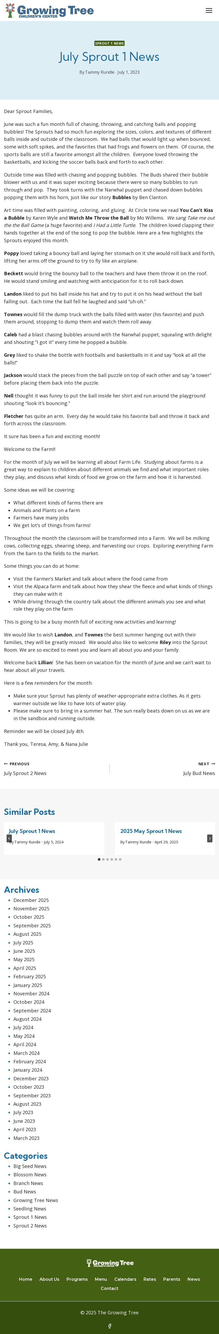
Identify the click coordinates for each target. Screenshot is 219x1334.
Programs (77, 1279)
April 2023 (24, 1129)
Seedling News (29, 1208)
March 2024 (26, 1053)
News (193, 1279)
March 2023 (26, 1138)
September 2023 (32, 1095)
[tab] (99, 859)
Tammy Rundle (99, 72)
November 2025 (31, 908)
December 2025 (31, 900)
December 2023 (31, 1078)
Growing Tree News (35, 1200)
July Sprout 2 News (54, 768)
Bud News (24, 1191)
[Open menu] (209, 10)
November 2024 (31, 993)
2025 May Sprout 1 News (151, 831)
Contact (109, 1288)
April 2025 (24, 968)
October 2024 (28, 1002)
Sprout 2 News (30, 1226)
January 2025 (27, 985)
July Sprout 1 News (32, 831)
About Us (49, 1279)
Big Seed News (30, 1166)
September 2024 (32, 1010)
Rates (150, 1279)
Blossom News (30, 1174)
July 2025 (23, 942)
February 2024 (29, 1061)
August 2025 (27, 934)
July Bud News (164, 768)
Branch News (28, 1183)
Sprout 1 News (109, 43)
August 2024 (27, 1019)
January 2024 (27, 1070)
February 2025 (29, 976)
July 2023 (23, 1112)
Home (25, 1279)
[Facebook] (109, 1326)
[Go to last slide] (9, 838)
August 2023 (27, 1104)
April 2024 (24, 1044)
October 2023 (28, 1087)
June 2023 (24, 1121)
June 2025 (24, 951)
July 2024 (23, 1027)
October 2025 (28, 917)
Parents (171, 1279)
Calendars (125, 1279)
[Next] (209, 838)
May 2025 (23, 959)
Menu (101, 1279)
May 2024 (23, 1036)
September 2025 (32, 925)
